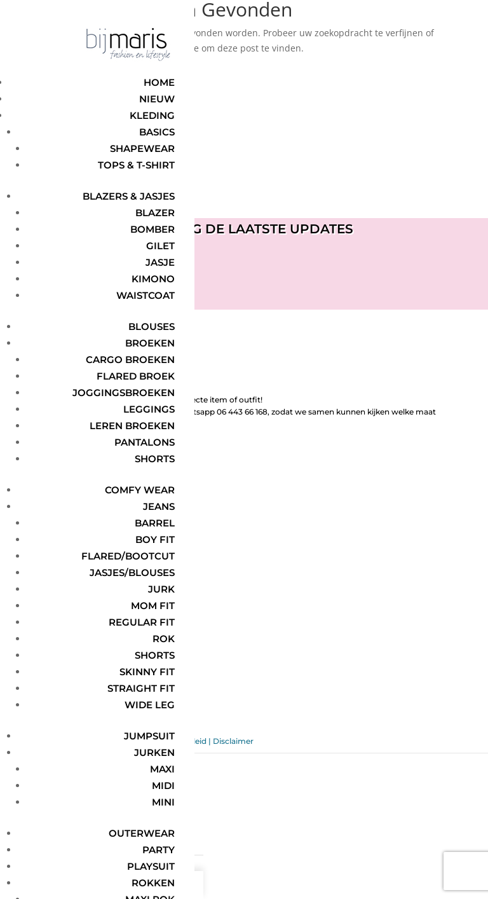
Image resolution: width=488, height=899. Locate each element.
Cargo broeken (130, 359)
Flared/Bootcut (128, 556)
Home (159, 82)
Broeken (150, 343)
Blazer (155, 213)
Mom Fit (153, 606)
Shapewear (142, 148)
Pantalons (144, 442)
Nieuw (157, 99)
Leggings (149, 409)
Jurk (161, 589)
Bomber (152, 229)
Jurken (154, 752)
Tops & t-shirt (136, 165)
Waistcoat (145, 295)
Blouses (151, 326)
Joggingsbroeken (123, 393)
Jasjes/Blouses (132, 572)
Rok (163, 639)
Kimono (153, 279)
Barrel (155, 523)
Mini (163, 802)
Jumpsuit (149, 736)
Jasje (160, 262)
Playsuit (151, 866)
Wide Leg (150, 705)
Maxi (162, 769)
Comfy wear (140, 490)
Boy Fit (155, 539)
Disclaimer (233, 741)
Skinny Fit (147, 672)
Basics (157, 132)
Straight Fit (141, 688)
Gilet (160, 246)
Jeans (159, 506)
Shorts (155, 459)
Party (158, 850)
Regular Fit (142, 622)
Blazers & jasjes (129, 196)
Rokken (153, 883)
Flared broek (136, 376)
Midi (163, 785)
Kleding (152, 115)
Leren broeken (132, 426)
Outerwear (142, 833)
